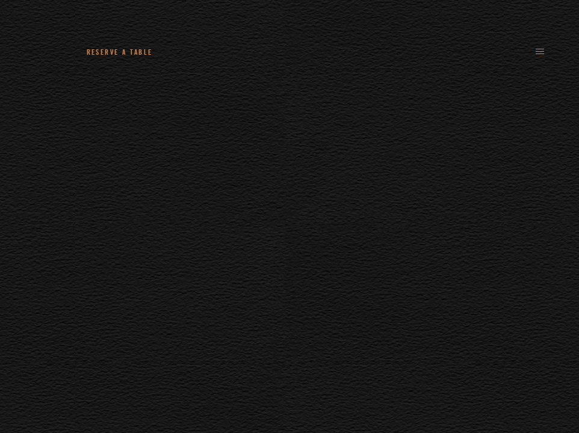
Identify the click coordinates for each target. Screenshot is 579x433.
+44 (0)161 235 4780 (213, 51)
